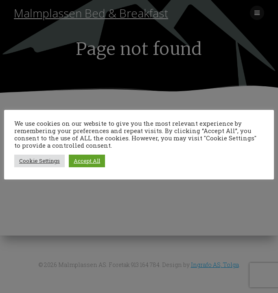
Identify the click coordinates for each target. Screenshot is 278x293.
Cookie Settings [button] (39, 160)
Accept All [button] (87, 160)
